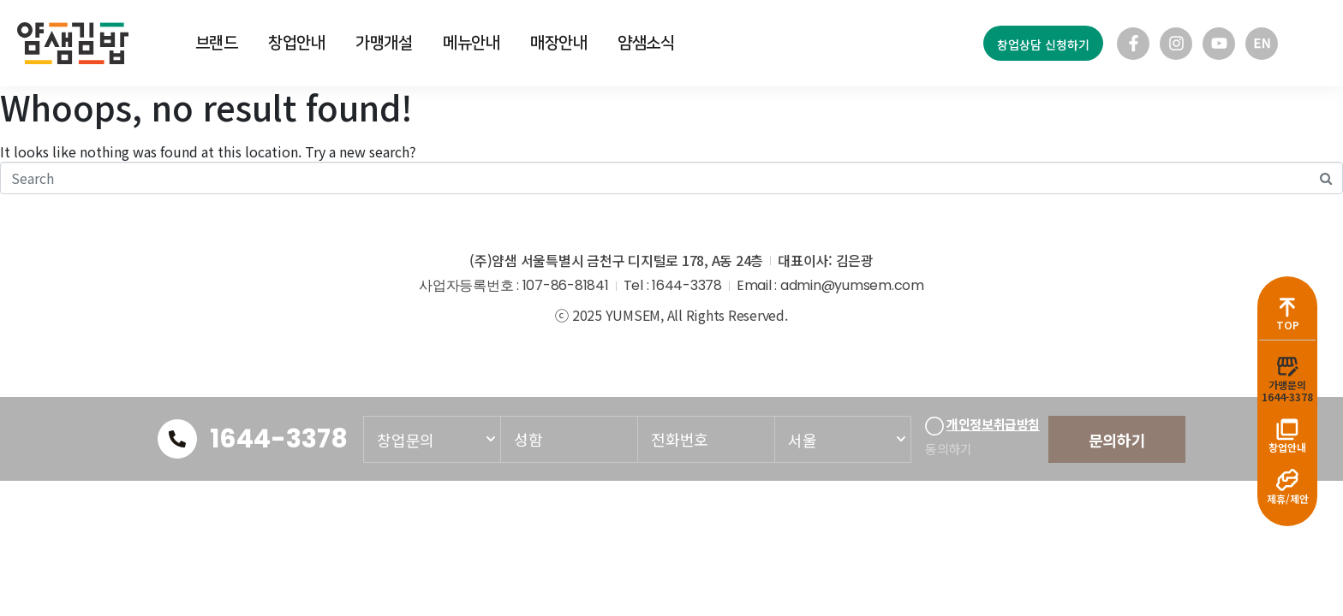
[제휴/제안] (1287, 480)
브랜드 (216, 43)
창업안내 (296, 43)
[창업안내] (1287, 428)
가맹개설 (384, 43)
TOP (1287, 324)
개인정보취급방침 (993, 424)
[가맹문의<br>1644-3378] (1287, 365)
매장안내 (559, 43)
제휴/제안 (1288, 498)
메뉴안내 (471, 43)
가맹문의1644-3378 (1287, 389)
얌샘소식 (646, 43)
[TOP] (1287, 305)
